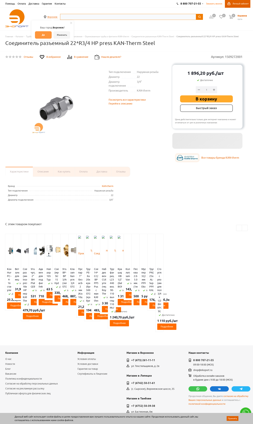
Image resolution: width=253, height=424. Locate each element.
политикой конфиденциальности (207, 372)
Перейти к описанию (120, 103)
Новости (10, 332)
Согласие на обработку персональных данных (31, 352)
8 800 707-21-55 (203, 328)
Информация (85, 321)
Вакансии (10, 342)
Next (245, 228)
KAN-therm (107, 186)
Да (43, 35)
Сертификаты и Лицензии (92, 342)
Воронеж (52, 16)
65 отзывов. (49, 412)
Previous (239, 228)
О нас (8, 327)
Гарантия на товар (87, 337)
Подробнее (25, 287)
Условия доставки (87, 332)
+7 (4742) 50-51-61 (143, 351)
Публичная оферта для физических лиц (28, 361)
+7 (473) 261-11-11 (143, 328)
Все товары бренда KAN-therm (220, 157)
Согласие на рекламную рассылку (24, 356)
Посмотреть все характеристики (127, 99)
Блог (8, 337)
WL (29, 408)
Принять (232, 418)
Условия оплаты (86, 327)
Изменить (62, 35)
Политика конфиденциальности (23, 347)
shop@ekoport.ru (202, 338)
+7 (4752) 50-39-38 (143, 374)
